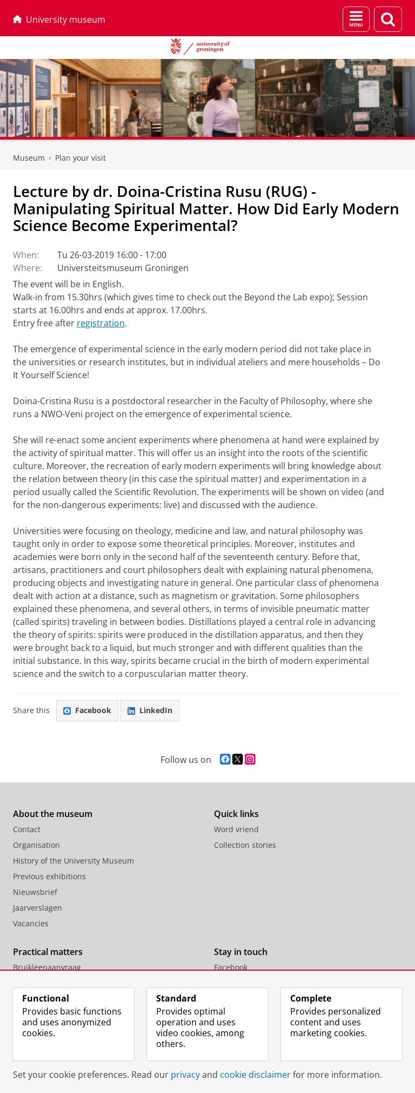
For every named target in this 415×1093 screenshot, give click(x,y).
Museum (29, 158)
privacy (185, 1075)
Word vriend (236, 829)
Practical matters (48, 951)
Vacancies (31, 923)
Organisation (36, 845)
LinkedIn (150, 710)
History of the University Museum (73, 860)
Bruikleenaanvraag (47, 967)
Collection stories (245, 845)
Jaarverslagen (37, 908)
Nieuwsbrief (35, 892)
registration (101, 323)
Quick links (236, 813)
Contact (27, 829)
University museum (59, 19)
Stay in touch (240, 951)
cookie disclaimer (255, 1075)
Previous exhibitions (49, 876)
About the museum (52, 813)
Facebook (87, 710)
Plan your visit (80, 158)
